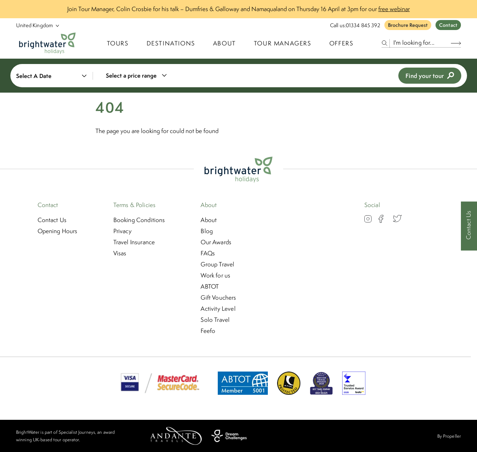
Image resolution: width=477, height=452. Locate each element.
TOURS (118, 43)
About (224, 43)
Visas (120, 253)
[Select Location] (34, 25)
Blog (207, 231)
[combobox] (140, 75)
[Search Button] (456, 43)
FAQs (208, 253)
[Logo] (47, 43)
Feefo (208, 331)
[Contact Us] (469, 226)
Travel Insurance (134, 242)
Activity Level (218, 309)
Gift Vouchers (218, 297)
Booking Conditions (139, 220)
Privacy (122, 231)
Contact (448, 25)
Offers (341, 43)
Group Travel (217, 264)
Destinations (171, 43)
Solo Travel (215, 320)
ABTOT (210, 286)
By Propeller (449, 436)
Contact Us (52, 220)
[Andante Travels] (176, 436)
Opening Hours (58, 231)
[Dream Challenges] (229, 436)
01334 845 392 (363, 25)
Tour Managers (282, 43)
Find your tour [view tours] (429, 76)
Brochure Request (408, 25)
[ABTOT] (243, 393)
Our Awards (216, 242)
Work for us (215, 275)
